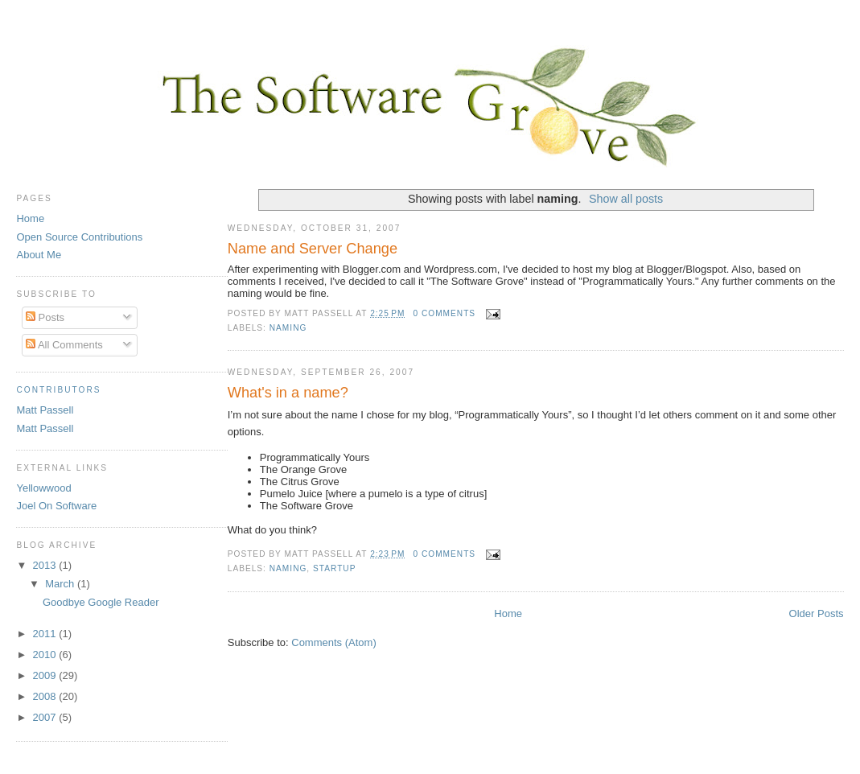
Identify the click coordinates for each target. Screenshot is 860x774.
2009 (46, 675)
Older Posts (816, 613)
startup (334, 568)
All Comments (64, 345)
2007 (46, 717)
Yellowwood (43, 488)
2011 (46, 634)
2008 (46, 696)
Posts (45, 317)
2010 (46, 654)
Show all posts (626, 198)
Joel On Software (56, 506)
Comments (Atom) (333, 642)
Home (508, 613)
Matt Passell (44, 410)
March (61, 584)
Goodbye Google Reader (101, 602)
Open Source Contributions (79, 237)
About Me (38, 255)
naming (288, 327)
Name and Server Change (312, 249)
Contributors (58, 389)
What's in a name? (288, 393)
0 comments (444, 313)
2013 (46, 565)
